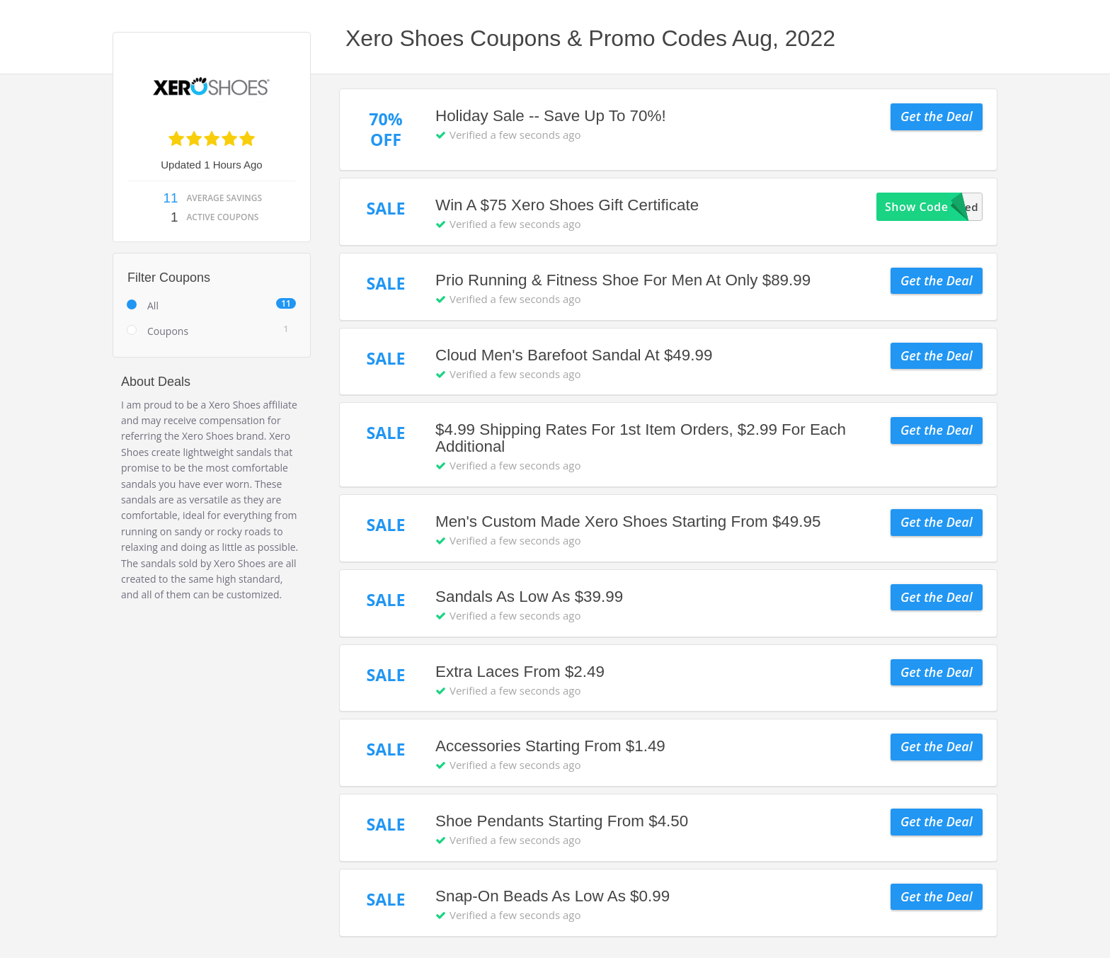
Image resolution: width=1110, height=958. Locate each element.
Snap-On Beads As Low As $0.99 (552, 896)
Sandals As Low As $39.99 (529, 596)
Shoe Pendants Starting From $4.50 (561, 821)
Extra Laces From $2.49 (520, 671)
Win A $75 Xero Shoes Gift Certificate (567, 205)
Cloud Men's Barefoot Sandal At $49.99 (573, 355)
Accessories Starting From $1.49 (550, 746)
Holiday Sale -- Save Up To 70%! (550, 116)
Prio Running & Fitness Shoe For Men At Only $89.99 (623, 280)
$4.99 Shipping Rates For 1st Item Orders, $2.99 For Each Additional (640, 438)
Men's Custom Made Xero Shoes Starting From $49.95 (627, 521)
